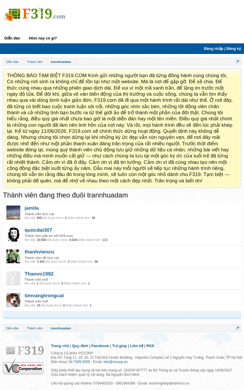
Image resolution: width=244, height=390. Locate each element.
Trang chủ (60, 346)
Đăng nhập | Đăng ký (222, 48)
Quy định (80, 346)
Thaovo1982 (39, 274)
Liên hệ (136, 346)
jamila (32, 208)
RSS (150, 346)
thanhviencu (39, 252)
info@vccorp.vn (116, 362)
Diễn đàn (12, 38)
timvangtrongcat (44, 295)
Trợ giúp (119, 346)
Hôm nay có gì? (43, 38)
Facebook (100, 346)
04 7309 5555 (79, 362)
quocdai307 (38, 230)
